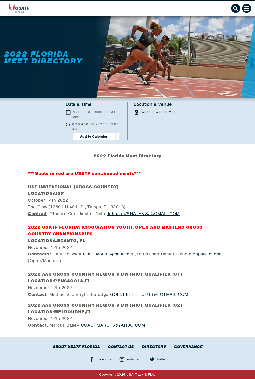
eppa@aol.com (208, 254)
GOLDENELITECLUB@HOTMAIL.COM (149, 294)
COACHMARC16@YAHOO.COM (113, 325)
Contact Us (121, 347)
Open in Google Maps (160, 112)
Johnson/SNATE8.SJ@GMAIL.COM (143, 213)
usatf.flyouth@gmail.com (108, 254)
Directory (154, 347)
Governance (188, 347)
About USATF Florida (76, 347)
